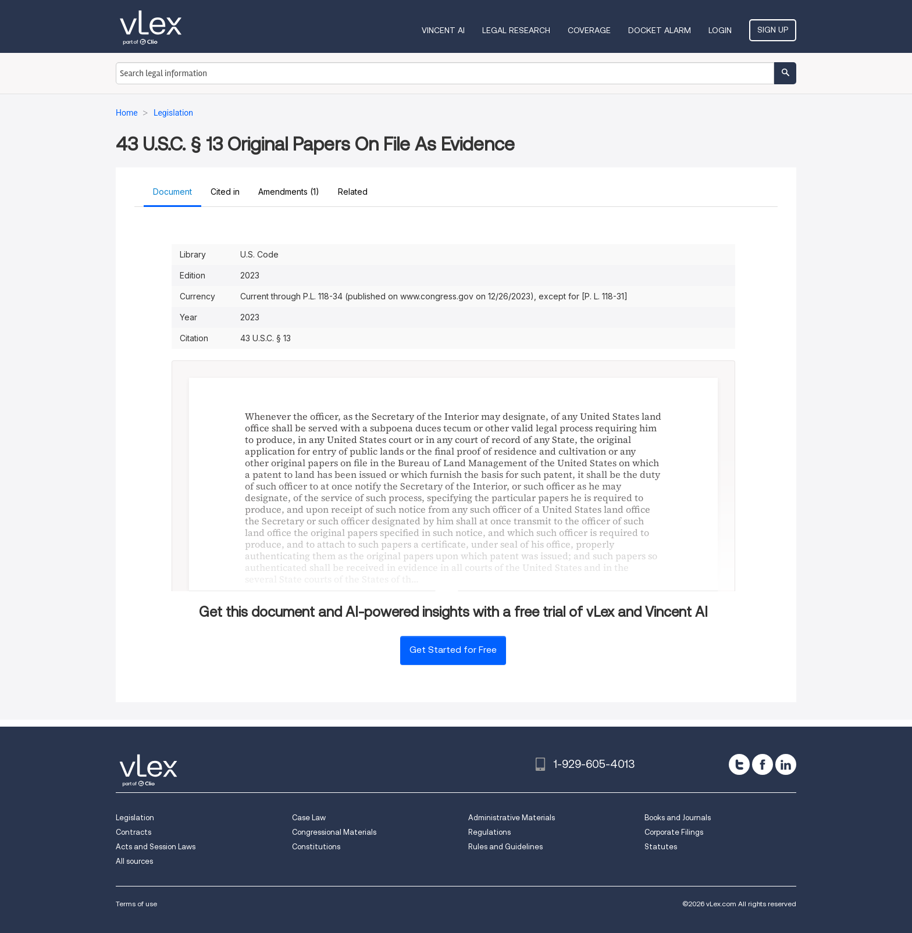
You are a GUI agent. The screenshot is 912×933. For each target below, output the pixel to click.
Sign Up (772, 29)
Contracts (133, 832)
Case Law (309, 817)
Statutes (660, 846)
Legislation (135, 817)
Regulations (489, 832)
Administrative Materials (511, 817)
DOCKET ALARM (659, 30)
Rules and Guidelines (505, 846)
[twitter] (739, 764)
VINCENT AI (443, 30)
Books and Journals (677, 817)
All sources (134, 861)
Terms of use (136, 903)
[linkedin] (785, 764)
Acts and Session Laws (155, 846)
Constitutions (316, 846)
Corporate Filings (673, 832)
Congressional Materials (334, 832)
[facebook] (762, 764)
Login (720, 30)
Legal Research (516, 30)
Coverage (589, 30)
